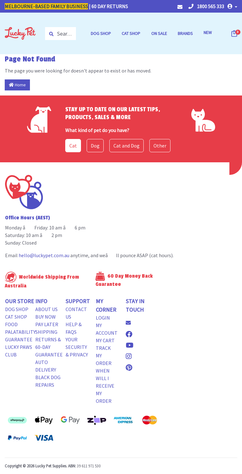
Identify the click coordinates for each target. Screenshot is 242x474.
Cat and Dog (126, 145)
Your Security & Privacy (77, 347)
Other (159, 145)
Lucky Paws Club (18, 351)
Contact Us (76, 313)
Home (17, 85)
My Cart (105, 340)
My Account (107, 329)
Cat (73, 145)
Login (103, 318)
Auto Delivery (45, 366)
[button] (232, 6)
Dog (95, 145)
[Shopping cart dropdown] (235, 33)
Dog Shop (16, 309)
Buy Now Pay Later (46, 320)
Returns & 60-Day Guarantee (49, 347)
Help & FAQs (74, 328)
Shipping (46, 332)
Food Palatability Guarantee (20, 332)
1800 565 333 (206, 6)
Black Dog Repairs (47, 381)
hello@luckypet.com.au (44, 255)
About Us (46, 309)
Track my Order (104, 355)
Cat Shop (16, 317)
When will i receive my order (105, 385)
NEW (208, 32)
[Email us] (131, 323)
